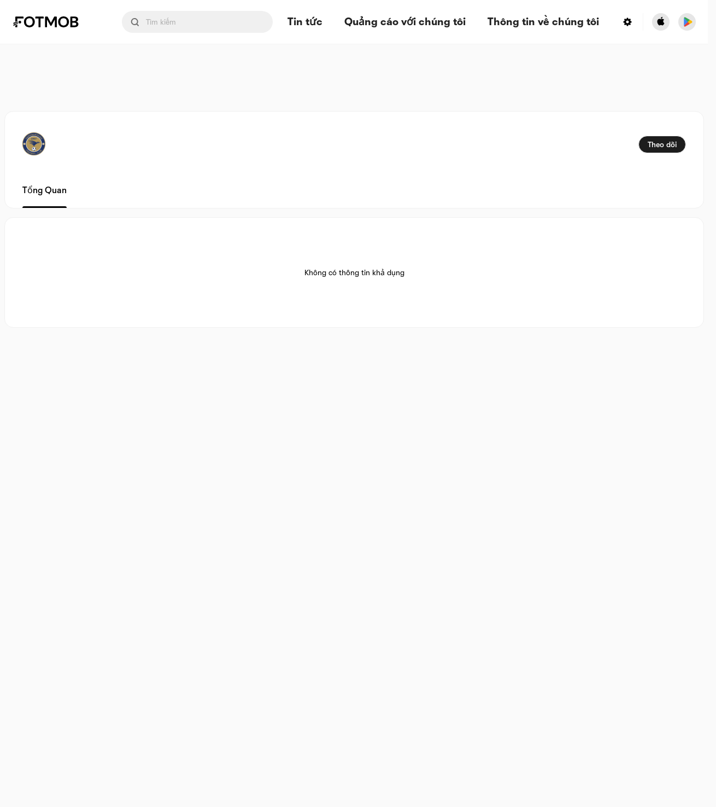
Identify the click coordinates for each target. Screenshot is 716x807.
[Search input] (197, 22)
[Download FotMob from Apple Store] (661, 22)
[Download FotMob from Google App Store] (687, 22)
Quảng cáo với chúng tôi (405, 22)
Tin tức (304, 22)
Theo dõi (662, 144)
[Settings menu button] (627, 21)
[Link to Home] (54, 21)
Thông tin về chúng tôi (543, 22)
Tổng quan (44, 190)
